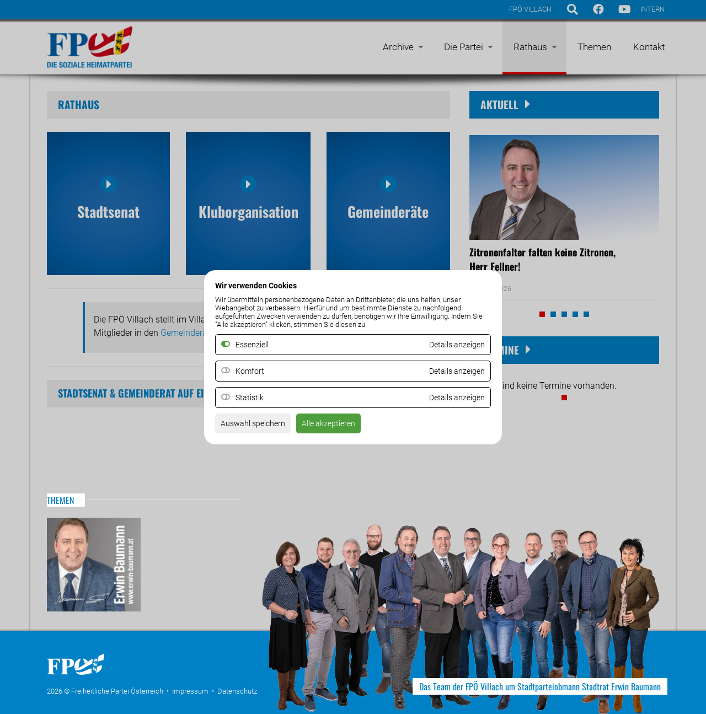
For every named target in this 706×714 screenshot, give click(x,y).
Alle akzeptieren (341, 426)
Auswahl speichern (257, 426)
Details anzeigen (453, 371)
